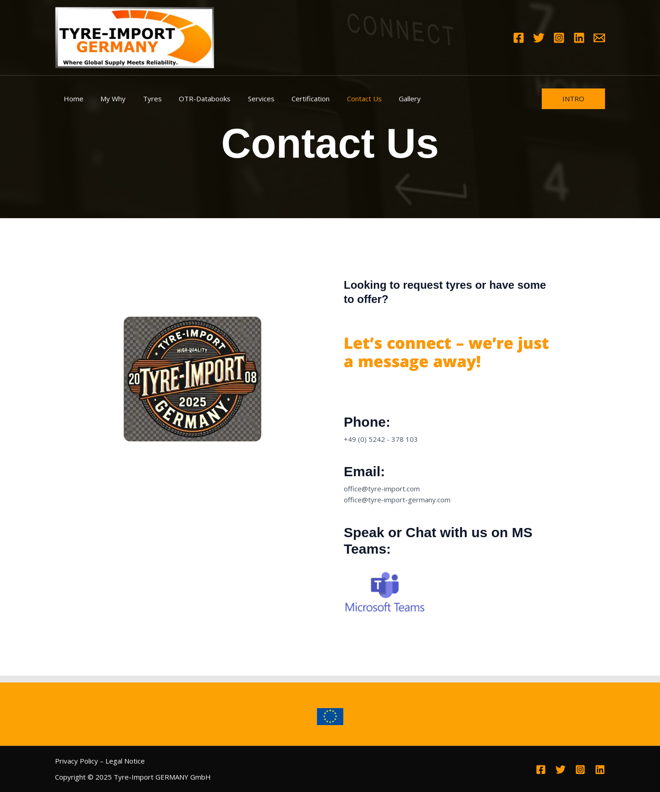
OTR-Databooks (193, 98)
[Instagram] (559, 38)
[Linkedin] (579, 38)
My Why (108, 98)
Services (245, 98)
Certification (292, 98)
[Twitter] (538, 38)
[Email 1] (599, 38)
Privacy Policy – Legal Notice (100, 760)
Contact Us (341, 98)
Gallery (384, 98)
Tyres (143, 98)
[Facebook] (518, 38)
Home (72, 98)
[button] (573, 98)
